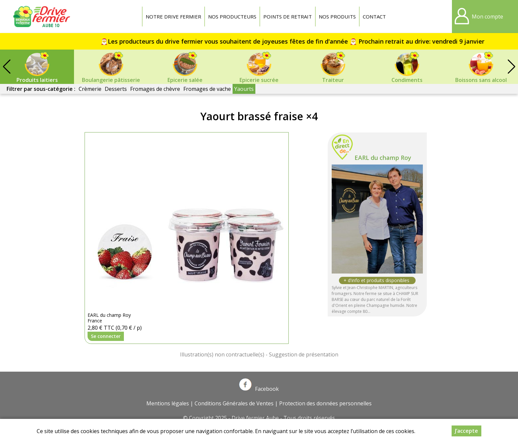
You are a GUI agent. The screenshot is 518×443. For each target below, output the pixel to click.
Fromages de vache (207, 88)
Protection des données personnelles (325, 403)
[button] (511, 67)
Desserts (116, 88)
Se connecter (106, 336)
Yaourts (244, 88)
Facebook (259, 388)
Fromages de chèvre (155, 88)
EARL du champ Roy (382, 158)
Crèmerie (90, 88)
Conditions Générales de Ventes (234, 403)
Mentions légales (167, 403)
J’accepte (466, 430)
